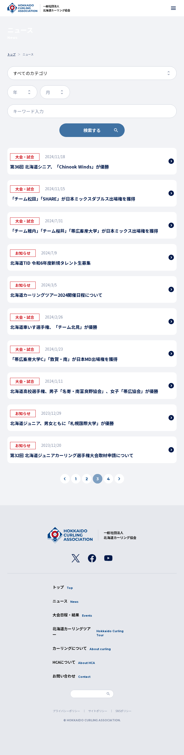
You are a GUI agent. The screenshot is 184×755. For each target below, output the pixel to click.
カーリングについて (82, 648)
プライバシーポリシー (66, 711)
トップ (63, 587)
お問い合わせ (71, 676)
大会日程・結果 (72, 615)
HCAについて (74, 662)
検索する (92, 130)
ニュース (65, 601)
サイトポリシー (97, 711)
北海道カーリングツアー (92, 631)
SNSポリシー (123, 711)
